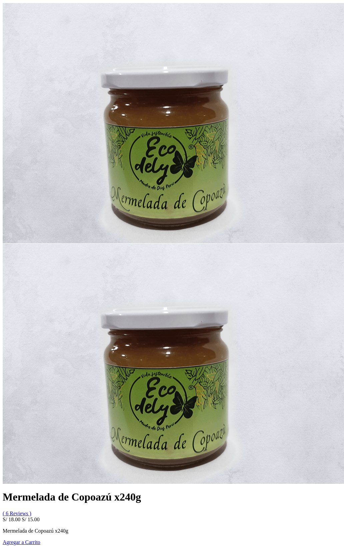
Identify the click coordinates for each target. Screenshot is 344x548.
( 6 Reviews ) (17, 513)
